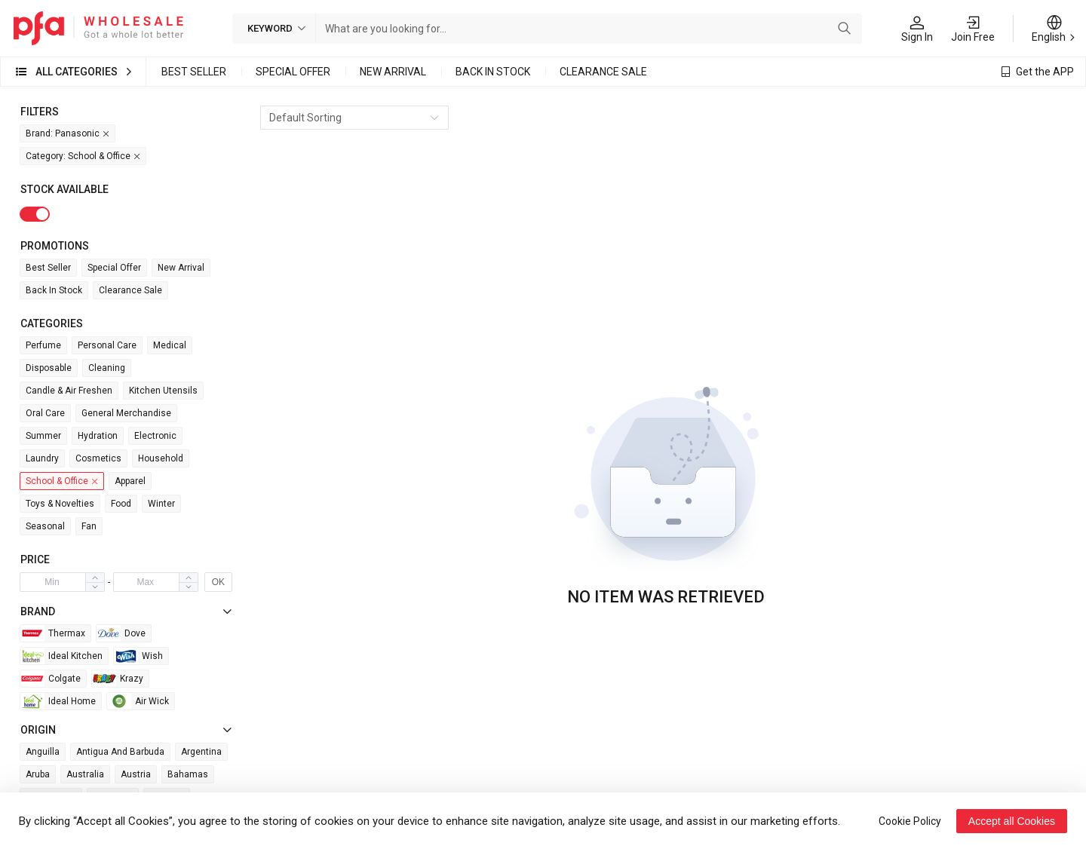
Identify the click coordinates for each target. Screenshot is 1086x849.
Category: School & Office (84, 156)
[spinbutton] (52, 582)
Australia (85, 774)
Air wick (138, 701)
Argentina (201, 751)
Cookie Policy (910, 821)
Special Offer (293, 72)
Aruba (38, 774)
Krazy (117, 678)
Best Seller (193, 72)
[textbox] (574, 28)
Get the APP (1045, 72)
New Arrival (393, 72)
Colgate (50, 678)
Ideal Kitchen (61, 656)
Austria (136, 774)
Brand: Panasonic (68, 133)
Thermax (52, 633)
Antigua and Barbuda (120, 751)
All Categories (76, 72)
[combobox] (574, 28)
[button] (94, 586)
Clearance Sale (603, 72)
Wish (138, 656)
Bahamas (187, 774)
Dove (121, 633)
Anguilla (43, 751)
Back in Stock (493, 72)
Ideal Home (58, 701)
